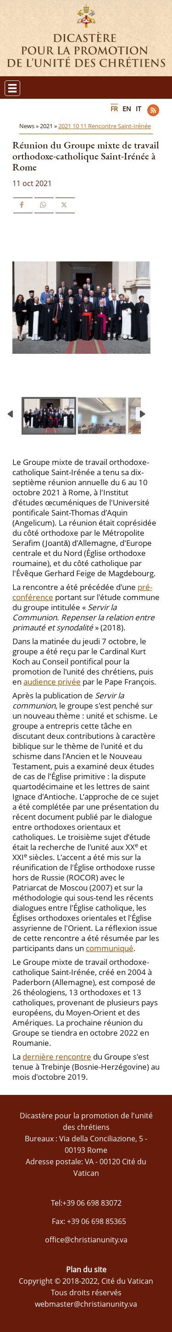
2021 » (49, 126)
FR (114, 108)
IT (138, 108)
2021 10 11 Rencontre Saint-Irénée (104, 126)
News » (29, 126)
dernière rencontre (56, 1056)
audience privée (52, 681)
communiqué (109, 948)
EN (126, 108)
